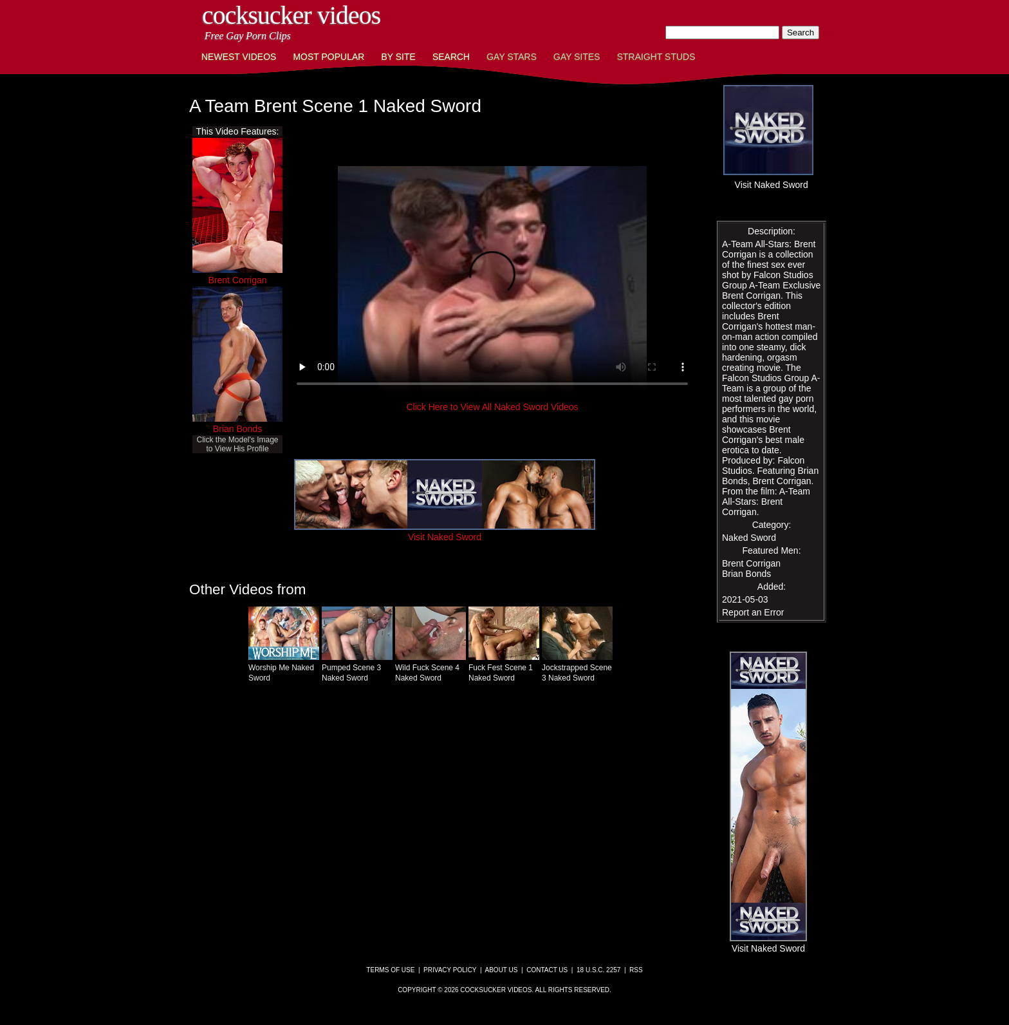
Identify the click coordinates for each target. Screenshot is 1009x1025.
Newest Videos (238, 57)
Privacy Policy (449, 969)
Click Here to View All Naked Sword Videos (492, 407)
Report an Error (753, 612)
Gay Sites (576, 57)
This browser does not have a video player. (492, 282)
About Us (501, 969)
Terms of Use (390, 969)
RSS (636, 969)
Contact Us (547, 969)
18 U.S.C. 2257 (598, 969)
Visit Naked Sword (444, 532)
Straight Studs (656, 57)
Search (451, 57)
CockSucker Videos (291, 15)
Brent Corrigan (237, 280)
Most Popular (328, 57)
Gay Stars (511, 57)
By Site (398, 57)
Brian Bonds (237, 429)
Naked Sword (749, 537)
